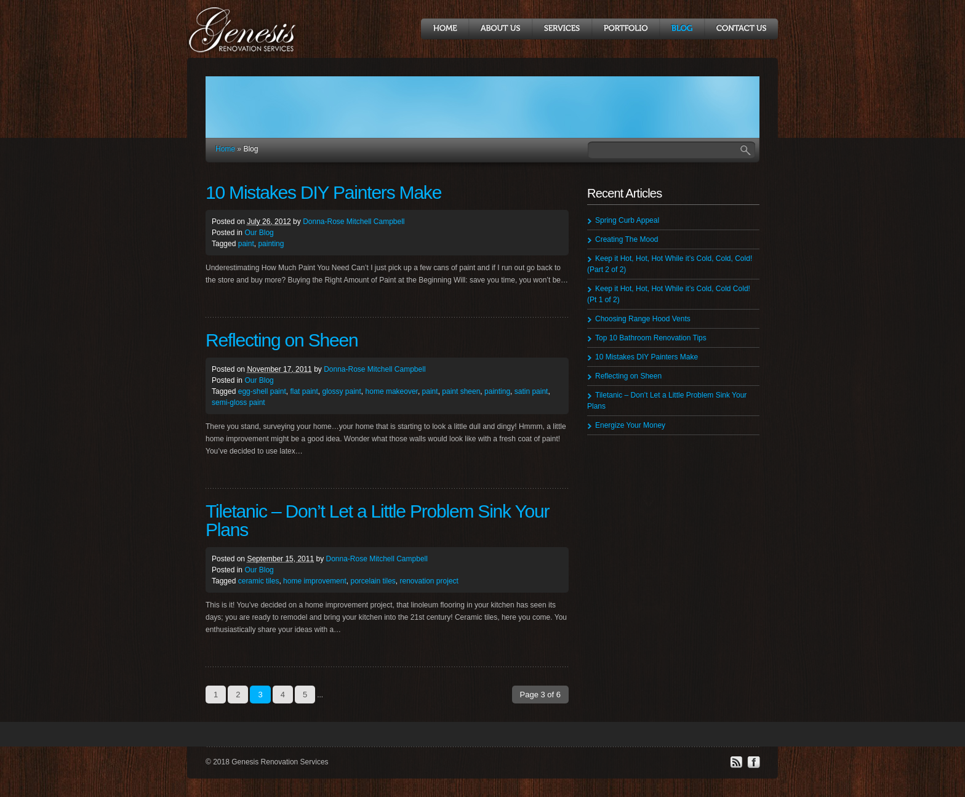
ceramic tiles (258, 581)
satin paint (531, 391)
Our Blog (258, 232)
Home (225, 149)
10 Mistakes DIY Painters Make (323, 192)
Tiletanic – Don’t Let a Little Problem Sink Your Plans (377, 520)
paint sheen (461, 391)
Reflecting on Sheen (282, 340)
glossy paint (341, 391)
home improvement (314, 581)
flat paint (304, 391)
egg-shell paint (262, 391)
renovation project (429, 581)
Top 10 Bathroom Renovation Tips (651, 338)
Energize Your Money (630, 425)
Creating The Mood (627, 239)
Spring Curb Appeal (627, 220)
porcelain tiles (372, 581)
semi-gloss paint (238, 402)
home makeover (392, 391)
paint (246, 243)
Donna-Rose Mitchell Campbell (353, 221)
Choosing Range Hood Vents (643, 318)
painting (271, 243)
